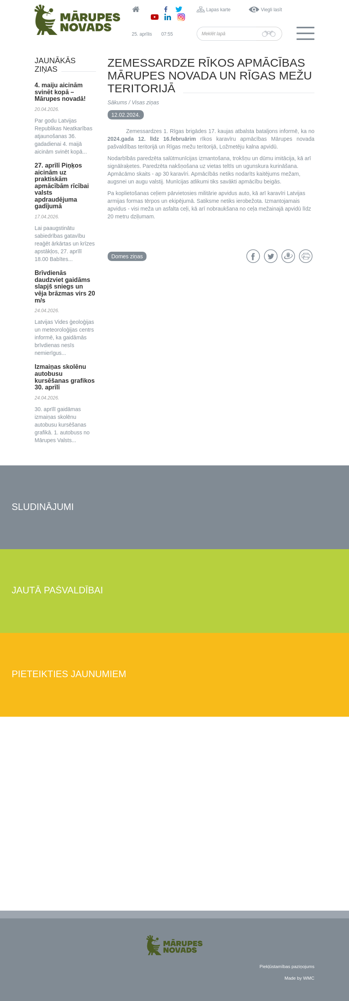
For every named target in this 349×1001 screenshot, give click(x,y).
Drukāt (305, 256)
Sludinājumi (43, 507)
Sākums (117, 102)
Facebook (253, 256)
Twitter (270, 256)
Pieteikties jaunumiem (69, 674)
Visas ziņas (145, 102)
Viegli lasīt (271, 9)
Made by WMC (299, 977)
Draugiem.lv (288, 256)
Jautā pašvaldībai (57, 590)
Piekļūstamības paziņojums (287, 966)
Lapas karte (218, 9)
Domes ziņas (127, 256)
